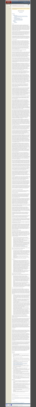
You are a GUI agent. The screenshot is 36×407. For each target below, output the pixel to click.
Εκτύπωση (28, 4)
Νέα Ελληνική (15, 402)
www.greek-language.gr (8, 1)
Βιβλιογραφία (14, 21)
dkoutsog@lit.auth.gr (21, 12)
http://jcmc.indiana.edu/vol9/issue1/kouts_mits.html (17, 362)
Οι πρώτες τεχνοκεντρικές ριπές (17, 18)
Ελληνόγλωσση (15, 22)
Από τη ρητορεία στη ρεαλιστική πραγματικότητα (18, 19)
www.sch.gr (13, 399)
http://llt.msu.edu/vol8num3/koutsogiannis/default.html (18, 364)
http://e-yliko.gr (23, 245)
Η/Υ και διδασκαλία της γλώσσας (22, 402)
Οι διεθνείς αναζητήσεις (15, 15)
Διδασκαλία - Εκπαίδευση (18, 402)
